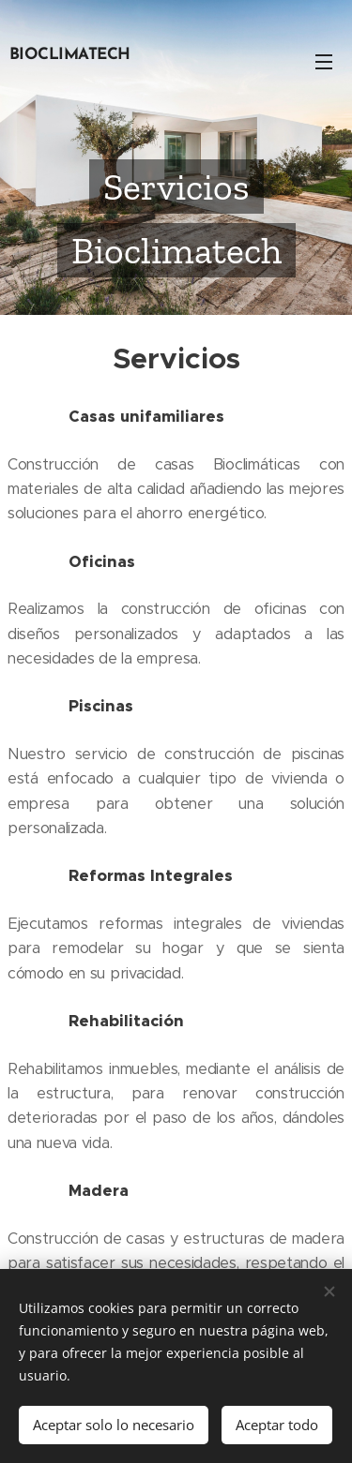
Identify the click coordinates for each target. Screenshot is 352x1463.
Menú (323, 62)
